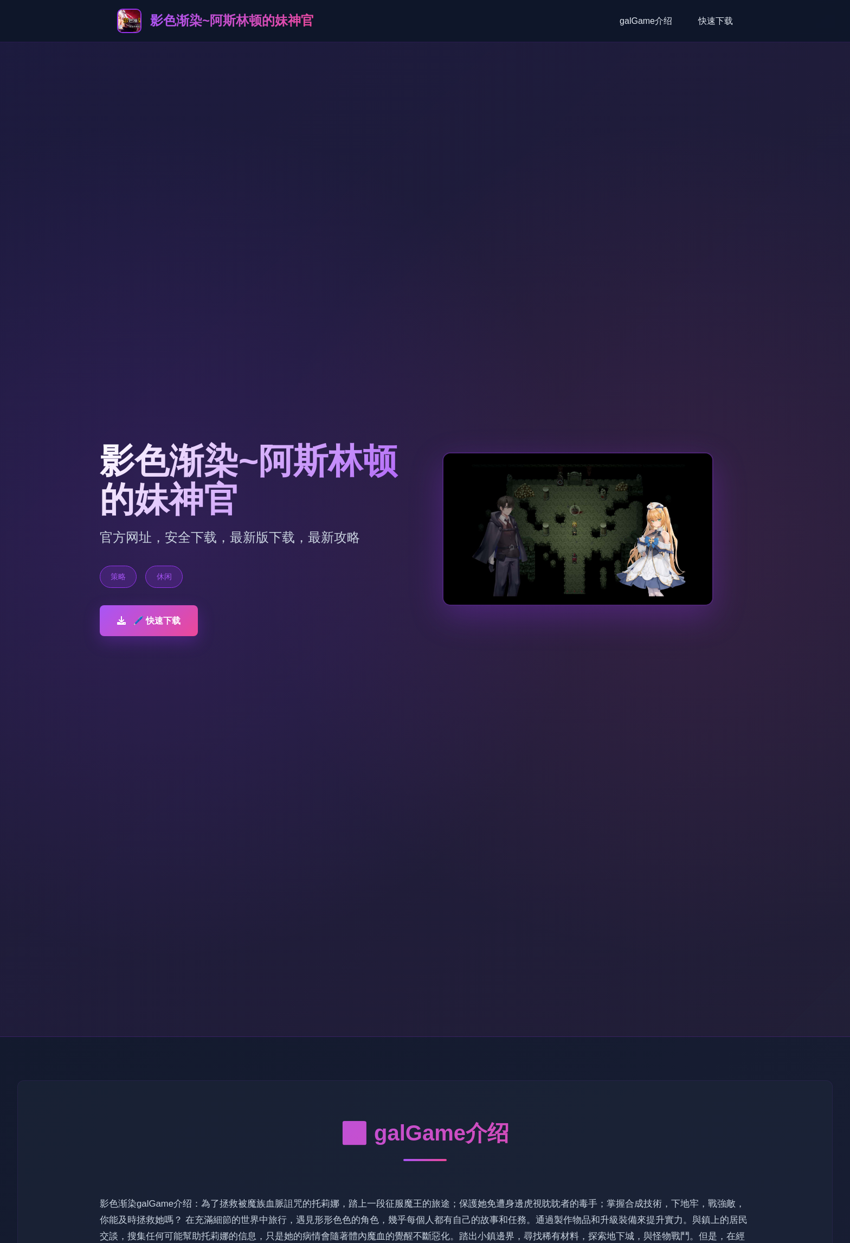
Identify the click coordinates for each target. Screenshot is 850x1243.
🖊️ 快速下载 (149, 620)
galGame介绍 (646, 20)
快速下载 (715, 20)
